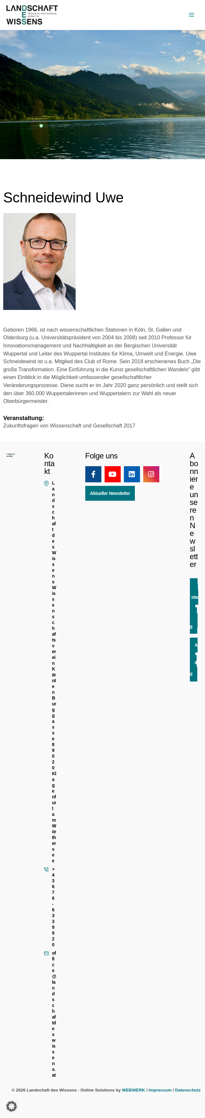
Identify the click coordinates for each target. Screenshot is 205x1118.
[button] (11, 1106)
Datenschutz (187, 1090)
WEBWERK (133, 1090)
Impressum (160, 1090)
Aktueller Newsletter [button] (110, 493)
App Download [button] (194, 659)
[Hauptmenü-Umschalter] (191, 15)
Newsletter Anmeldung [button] (194, 606)
